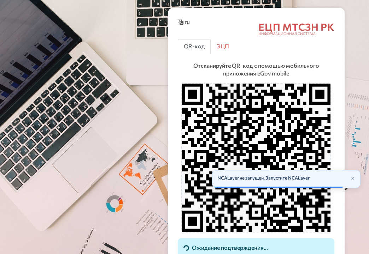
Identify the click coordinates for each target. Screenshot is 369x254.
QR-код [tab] (194, 46)
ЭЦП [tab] (223, 46)
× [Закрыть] (353, 178)
